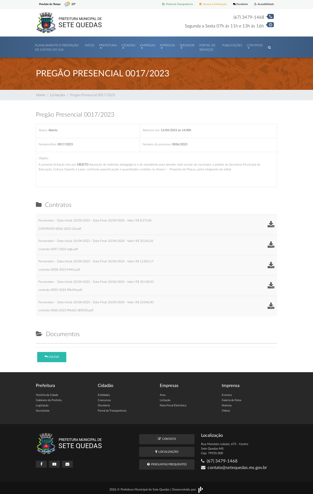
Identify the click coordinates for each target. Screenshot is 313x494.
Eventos (227, 393)
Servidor (187, 44)
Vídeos (226, 408)
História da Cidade (47, 393)
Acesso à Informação (210, 4)
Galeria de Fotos (231, 398)
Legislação (42, 403)
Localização (166, 449)
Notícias (227, 403)
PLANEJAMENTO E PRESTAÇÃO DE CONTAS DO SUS (57, 46)
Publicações (232, 44)
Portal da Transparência (173, 4)
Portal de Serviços (207, 46)
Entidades (104, 393)
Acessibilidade (263, 4)
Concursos (104, 398)
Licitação (165, 398)
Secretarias (43, 408)
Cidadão (128, 44)
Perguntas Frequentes (167, 462)
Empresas (147, 44)
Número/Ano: (48, 142)
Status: (43, 128)
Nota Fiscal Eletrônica (173, 403)
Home (40, 93)
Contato (167, 436)
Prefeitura (108, 44)
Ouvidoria (239, 4)
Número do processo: (157, 142)
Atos (163, 393)
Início (89, 44)
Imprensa (167, 44)
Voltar (52, 354)
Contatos (255, 44)
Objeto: (43, 156)
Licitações (57, 93)
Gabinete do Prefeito (49, 398)
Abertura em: (151, 128)
